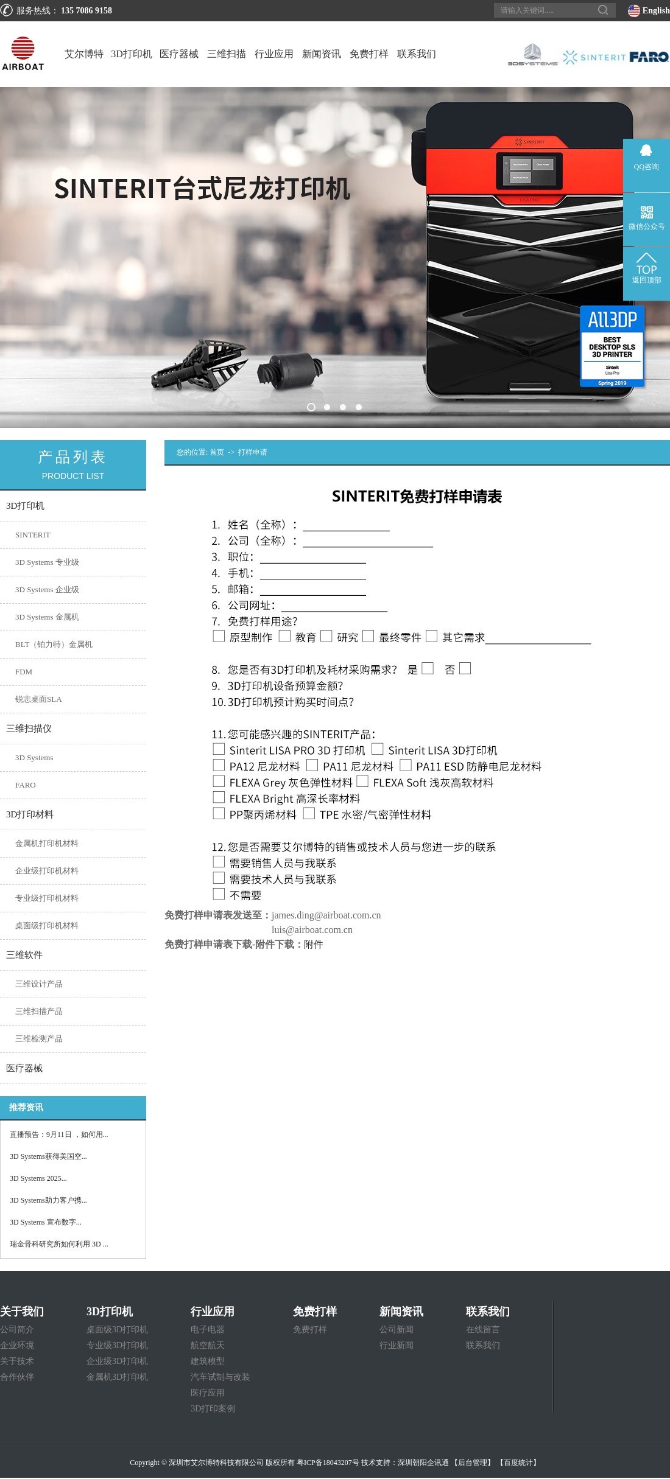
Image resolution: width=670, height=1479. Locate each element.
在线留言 (483, 1329)
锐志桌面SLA (38, 699)
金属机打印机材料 (47, 843)
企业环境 (17, 1345)
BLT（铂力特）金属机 (54, 644)
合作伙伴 (17, 1377)
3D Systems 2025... (38, 1178)
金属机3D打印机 (117, 1377)
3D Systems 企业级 (47, 589)
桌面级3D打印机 (117, 1329)
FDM (23, 671)
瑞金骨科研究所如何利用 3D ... (59, 1244)
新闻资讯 (321, 54)
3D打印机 (131, 54)
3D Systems (34, 757)
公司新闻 (396, 1329)
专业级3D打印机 (117, 1345)
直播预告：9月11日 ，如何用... (59, 1134)
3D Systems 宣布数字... (46, 1222)
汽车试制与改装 (220, 1377)
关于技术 (17, 1361)
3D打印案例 (213, 1408)
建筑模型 (208, 1361)
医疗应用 (208, 1392)
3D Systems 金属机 (47, 616)
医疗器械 (179, 54)
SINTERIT (33, 534)
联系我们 (416, 54)
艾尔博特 (84, 54)
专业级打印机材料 (47, 898)
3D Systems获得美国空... (48, 1156)
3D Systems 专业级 (47, 562)
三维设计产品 (39, 983)
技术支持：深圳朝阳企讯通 (405, 1462)
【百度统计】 (518, 1462)
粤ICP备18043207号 (328, 1462)
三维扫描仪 (226, 68)
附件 (313, 944)
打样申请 (252, 452)
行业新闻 (396, 1345)
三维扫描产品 (39, 1011)
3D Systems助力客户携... (48, 1200)
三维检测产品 (39, 1038)
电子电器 (208, 1329)
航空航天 (208, 1345)
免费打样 (369, 54)
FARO (25, 784)
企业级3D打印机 (117, 1361)
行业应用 (274, 54)
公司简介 (17, 1329)
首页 (217, 452)
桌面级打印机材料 (47, 925)
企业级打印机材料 (47, 870)
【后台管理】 (473, 1462)
